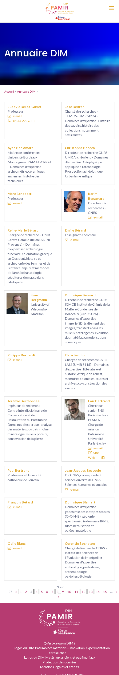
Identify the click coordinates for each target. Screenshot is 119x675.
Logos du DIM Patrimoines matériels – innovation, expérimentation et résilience (62, 650)
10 (69, 592)
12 (83, 592)
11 (76, 592)
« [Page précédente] (16, 592)
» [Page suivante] (117, 592)
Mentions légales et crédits (59, 667)
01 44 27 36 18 (21, 121)
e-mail (15, 116)
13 (90, 592)
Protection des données (59, 662)
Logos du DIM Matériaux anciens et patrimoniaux (59, 657)
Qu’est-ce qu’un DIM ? (59, 643)
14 (98, 592)
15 (105, 592)
